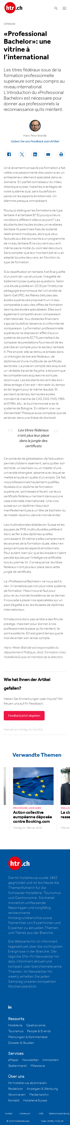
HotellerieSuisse (35, 1100)
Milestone (38, 1066)
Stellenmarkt (17, 1066)
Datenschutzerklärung (59, 1113)
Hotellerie (15, 1025)
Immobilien (51, 1060)
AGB (41, 1113)
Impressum (25, 1113)
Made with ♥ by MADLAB (52, 1121)
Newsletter (30, 1060)
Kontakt (14, 1100)
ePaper (13, 1060)
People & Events (39, 1031)
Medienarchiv (39, 1094)
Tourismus (16, 1031)
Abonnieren (17, 1094)
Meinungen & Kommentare (28, 1037)
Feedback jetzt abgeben (24, 715)
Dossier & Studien (21, 1043)
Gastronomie (36, 1025)
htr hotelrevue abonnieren (27, 1083)
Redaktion (15, 1088)
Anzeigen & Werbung (42, 1088)
